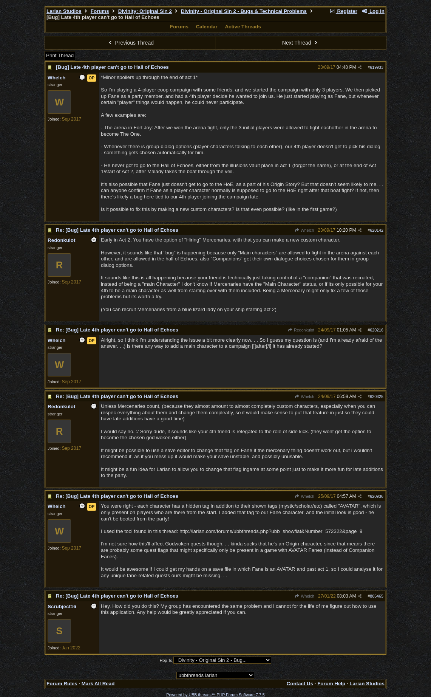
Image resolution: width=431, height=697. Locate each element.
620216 (376, 330)
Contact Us (300, 683)
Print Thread (60, 55)
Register (343, 11)
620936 (376, 496)
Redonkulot (301, 330)
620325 (376, 396)
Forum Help (331, 683)
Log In (373, 11)
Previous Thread (130, 43)
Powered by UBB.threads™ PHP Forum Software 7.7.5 (215, 694)
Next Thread (300, 43)
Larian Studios (64, 11)
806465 (376, 596)
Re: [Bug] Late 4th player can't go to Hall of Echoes (117, 230)
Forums (100, 11)
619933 (376, 67)
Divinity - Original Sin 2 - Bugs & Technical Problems (244, 11)
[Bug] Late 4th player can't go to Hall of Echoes (112, 67)
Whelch (304, 230)
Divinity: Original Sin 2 (145, 11)
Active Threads (243, 26)
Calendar (207, 26)
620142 (376, 230)
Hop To (166, 660)
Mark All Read (98, 683)
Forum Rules (61, 683)
